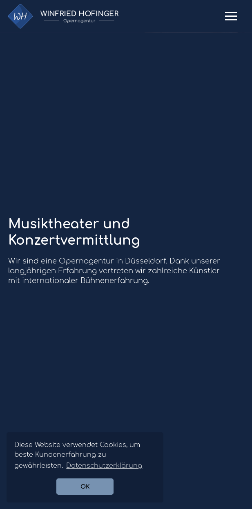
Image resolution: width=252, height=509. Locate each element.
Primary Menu (231, 19)
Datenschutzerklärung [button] (104, 465)
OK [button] (85, 486)
